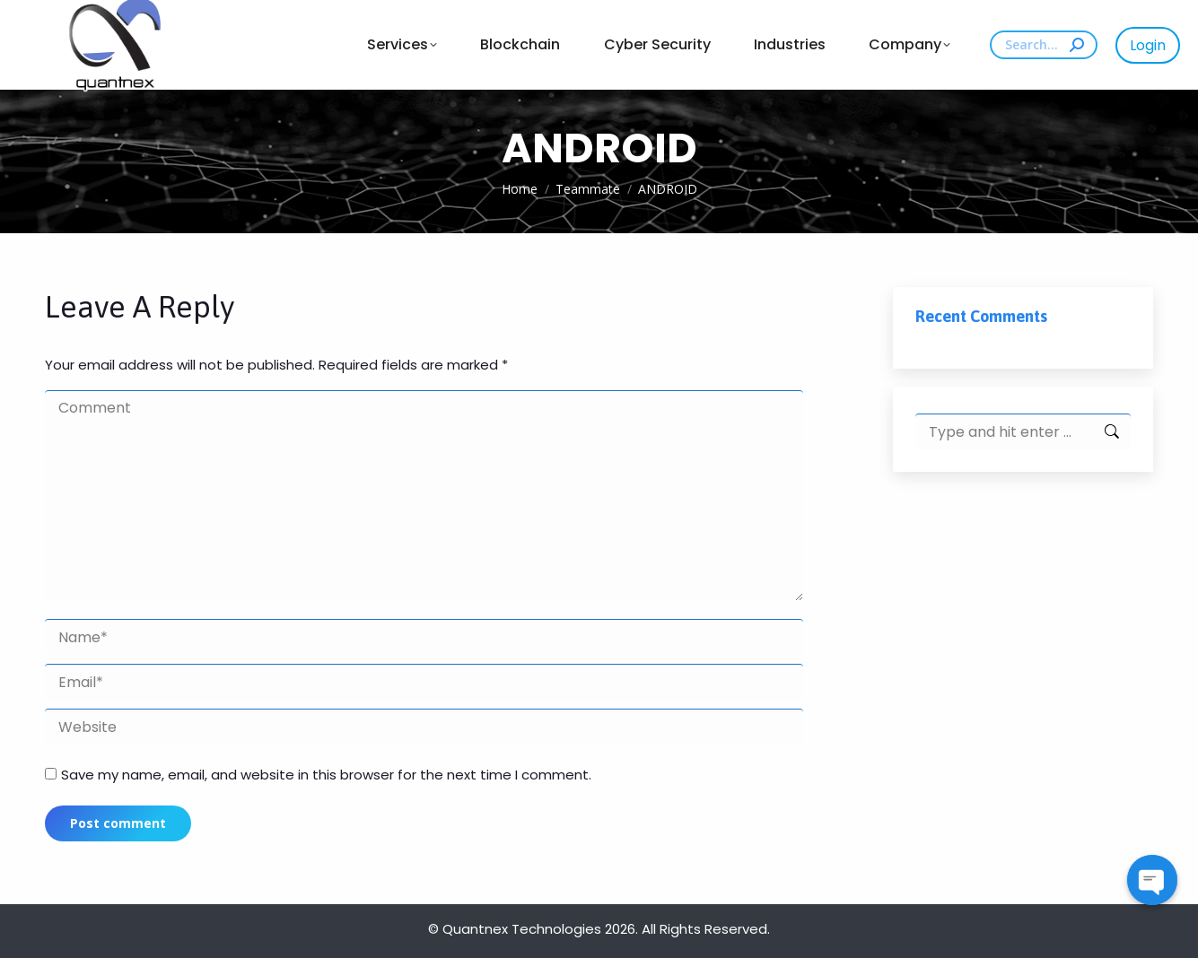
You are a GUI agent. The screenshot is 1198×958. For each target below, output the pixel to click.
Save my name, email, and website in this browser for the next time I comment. (326, 774)
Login (1148, 45)
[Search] (1043, 44)
